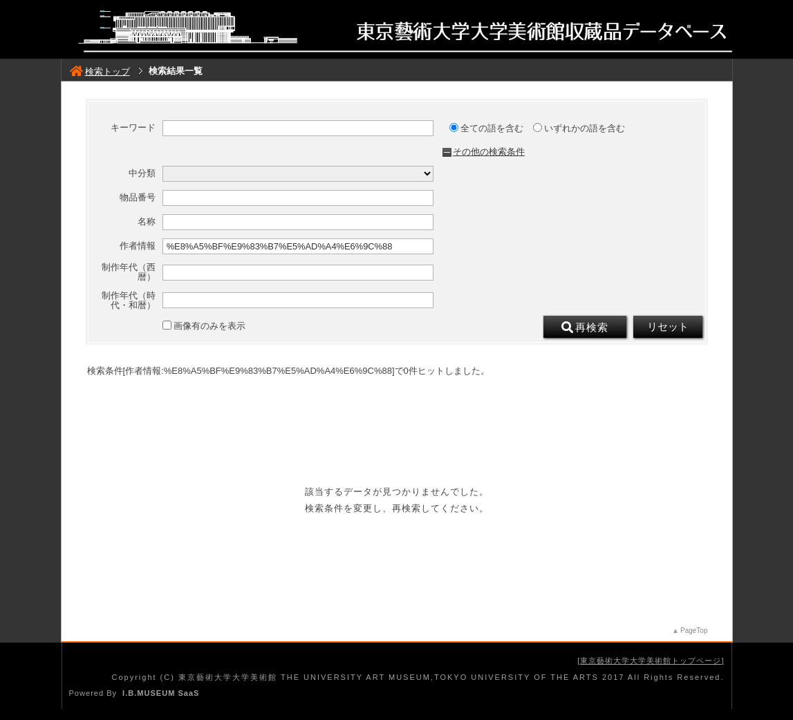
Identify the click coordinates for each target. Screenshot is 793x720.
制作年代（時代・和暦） (129, 300)
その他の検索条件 (489, 151)
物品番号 (138, 197)
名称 (147, 222)
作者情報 (138, 246)
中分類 (142, 173)
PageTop (693, 630)
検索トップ (100, 71)
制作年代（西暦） (129, 272)
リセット (668, 327)
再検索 (584, 327)
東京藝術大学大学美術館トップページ (650, 660)
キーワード (133, 128)
